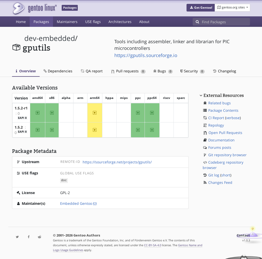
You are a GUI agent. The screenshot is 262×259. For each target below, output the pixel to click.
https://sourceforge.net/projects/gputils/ (117, 162)
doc (64, 180)
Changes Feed (220, 182)
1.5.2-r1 (21, 108)
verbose (233, 117)
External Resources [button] (223, 95)
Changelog (224, 71)
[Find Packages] (226, 22)
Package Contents (223, 110)
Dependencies (57, 71)
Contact (243, 235)
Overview (26, 71)
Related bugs (219, 102)
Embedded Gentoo (76, 203)
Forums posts (219, 147)
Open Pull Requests (225, 132)
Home (21, 21)
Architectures (120, 21)
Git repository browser (227, 154)
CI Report (216, 117)
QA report (91, 71)
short (225, 175)
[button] (201, 8)
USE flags (93, 21)
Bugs (163, 71)
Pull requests (128, 71)
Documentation (221, 140)
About (144, 21)
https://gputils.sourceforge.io (145, 55)
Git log (213, 175)
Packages (41, 21)
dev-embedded (49, 38)
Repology (216, 125)
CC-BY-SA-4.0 (152, 245)
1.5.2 (19, 127)
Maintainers (67, 21)
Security (192, 71)
